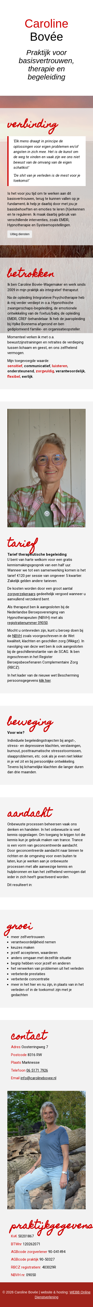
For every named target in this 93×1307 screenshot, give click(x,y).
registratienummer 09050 (27, 623)
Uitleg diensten (19, 234)
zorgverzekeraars (21, 594)
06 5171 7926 (37, 1070)
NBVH (17, 636)
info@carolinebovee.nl (38, 1078)
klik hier (45, 680)
